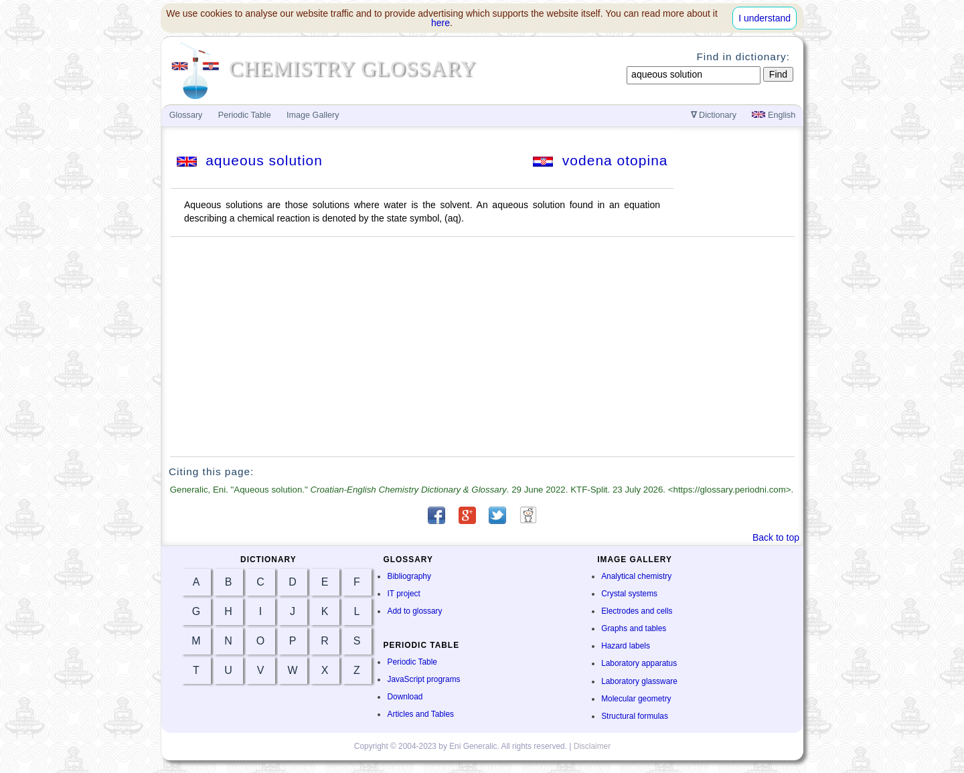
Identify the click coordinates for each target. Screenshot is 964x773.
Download (404, 696)
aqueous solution (250, 160)
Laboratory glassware (639, 681)
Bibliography (408, 576)
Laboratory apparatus (639, 663)
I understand (764, 18)
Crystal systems (629, 593)
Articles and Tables (420, 714)
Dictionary (714, 115)
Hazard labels (625, 646)
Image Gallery (313, 115)
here (440, 22)
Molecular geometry (636, 698)
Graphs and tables (633, 628)
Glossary (186, 115)
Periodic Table (411, 662)
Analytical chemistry (636, 576)
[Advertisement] (482, 346)
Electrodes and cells (636, 611)
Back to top (775, 537)
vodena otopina (600, 160)
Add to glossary (414, 611)
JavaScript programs (423, 679)
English (773, 115)
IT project (403, 593)
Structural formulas (634, 716)
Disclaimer (592, 746)
